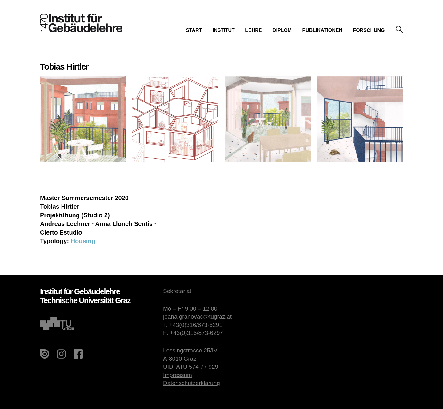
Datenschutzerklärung (191, 383)
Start (194, 30)
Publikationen (322, 30)
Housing (83, 241)
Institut (224, 30)
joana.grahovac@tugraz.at (197, 316)
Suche (399, 30)
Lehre (253, 30)
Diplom (282, 30)
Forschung (369, 30)
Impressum (177, 375)
